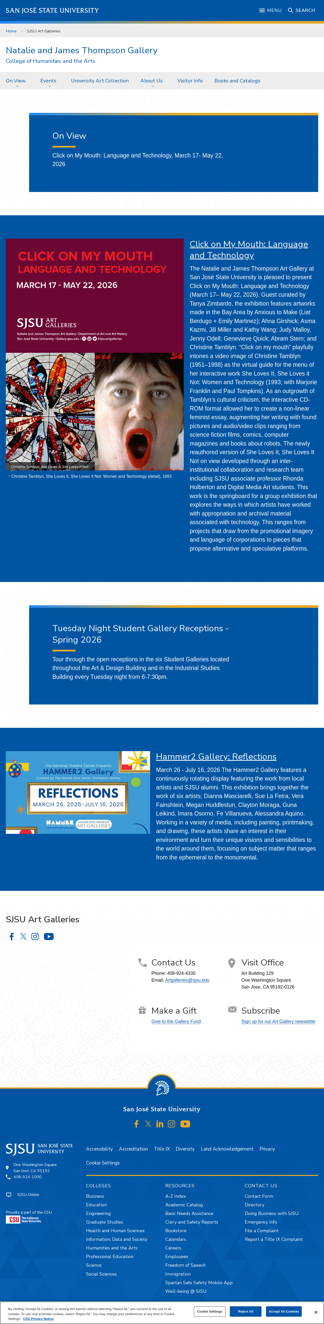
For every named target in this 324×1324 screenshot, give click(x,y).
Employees (176, 1257)
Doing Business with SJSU (272, 1213)
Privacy (267, 1149)
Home (11, 31)
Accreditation (133, 1149)
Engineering (98, 1213)
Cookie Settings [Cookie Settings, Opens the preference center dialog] (209, 1311)
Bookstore (176, 1231)
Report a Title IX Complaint (274, 1239)
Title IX (162, 1149)
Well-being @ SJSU (186, 1291)
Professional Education (109, 1257)
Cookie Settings (103, 1163)
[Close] (315, 1312)
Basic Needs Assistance (189, 1213)
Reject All (245, 1311)
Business (95, 1196)
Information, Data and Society (116, 1239)
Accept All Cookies (284, 1311)
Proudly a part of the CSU (29, 1217)
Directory (254, 1205)
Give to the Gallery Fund (176, 1021)
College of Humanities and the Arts (50, 61)
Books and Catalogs (237, 80)
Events (48, 80)
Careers (173, 1248)
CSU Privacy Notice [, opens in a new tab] (38, 1319)
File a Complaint (262, 1231)
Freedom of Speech (185, 1265)
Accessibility (99, 1149)
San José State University (52, 10)
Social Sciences (101, 1274)
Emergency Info (261, 1222)
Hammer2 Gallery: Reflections (216, 757)
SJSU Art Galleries (43, 31)
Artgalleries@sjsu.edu (187, 980)
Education (96, 1205)
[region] (162, 1312)
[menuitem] (17, 80)
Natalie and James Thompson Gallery (81, 50)
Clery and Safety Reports (191, 1222)
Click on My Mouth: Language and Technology (249, 249)
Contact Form (259, 1196)
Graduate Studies (104, 1222)
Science (94, 1265)
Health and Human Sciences (115, 1231)
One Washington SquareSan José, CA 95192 (35, 1168)
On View (16, 80)
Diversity (185, 1149)
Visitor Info (190, 80)
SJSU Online (28, 1194)
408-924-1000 (27, 1177)
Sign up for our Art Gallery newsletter (278, 1021)
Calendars (175, 1239)
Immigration (178, 1274)
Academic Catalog (184, 1205)
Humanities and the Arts (111, 1248)
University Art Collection (100, 80)
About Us (151, 80)
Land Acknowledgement (227, 1149)
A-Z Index (175, 1196)
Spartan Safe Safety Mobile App (199, 1283)
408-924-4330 (181, 973)
